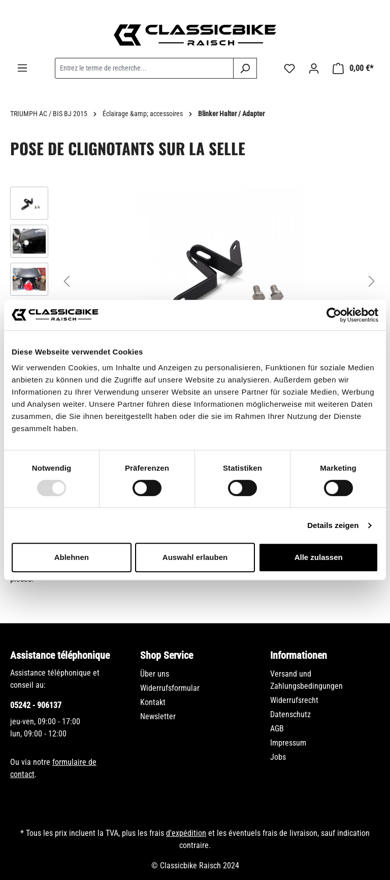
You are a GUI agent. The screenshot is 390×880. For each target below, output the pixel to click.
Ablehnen (71, 557)
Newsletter (158, 716)
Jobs (278, 757)
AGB (277, 728)
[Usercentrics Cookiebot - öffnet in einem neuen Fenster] (333, 315)
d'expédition (186, 833)
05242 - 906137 (35, 705)
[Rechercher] (245, 68)
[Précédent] (66, 280)
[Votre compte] (314, 68)
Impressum (288, 743)
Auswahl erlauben (195, 557)
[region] (195, 281)
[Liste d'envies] (289, 68)
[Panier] (353, 68)
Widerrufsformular (170, 688)
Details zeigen (333, 525)
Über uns (154, 674)
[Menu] (22, 68)
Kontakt (153, 702)
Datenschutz (290, 714)
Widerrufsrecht (294, 700)
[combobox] (144, 68)
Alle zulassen (319, 557)
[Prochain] (371, 280)
